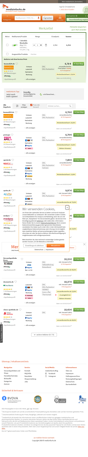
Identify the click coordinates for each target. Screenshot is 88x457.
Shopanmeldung (30, 379)
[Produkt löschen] (46, 45)
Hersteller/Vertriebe (11, 376)
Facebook (50, 373)
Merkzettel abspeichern (78, 27)
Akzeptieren (55, 245)
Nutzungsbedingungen (74, 379)
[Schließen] (84, 244)
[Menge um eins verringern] (34, 45)
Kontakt (27, 371)
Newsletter (28, 376)
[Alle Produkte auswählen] (7, 54)
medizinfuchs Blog (51, 371)
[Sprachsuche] (38, 18)
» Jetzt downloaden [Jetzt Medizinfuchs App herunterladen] (66, 9)
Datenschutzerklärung (48, 223)
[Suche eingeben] (25, 18)
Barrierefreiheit (71, 384)
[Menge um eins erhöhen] (41, 45)
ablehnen (40, 221)
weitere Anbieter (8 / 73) (44, 335)
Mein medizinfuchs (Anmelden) (72, 2)
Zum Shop (78, 64)
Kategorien (7, 18)
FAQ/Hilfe (28, 373)
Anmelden (60, 18)
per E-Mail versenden (79, 30)
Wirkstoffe (7, 378)
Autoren (6, 384)
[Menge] (38, 45)
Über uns (69, 371)
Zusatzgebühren (65, 295)
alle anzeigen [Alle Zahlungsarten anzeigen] (30, 79)
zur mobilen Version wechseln (44, 438)
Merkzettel (70, 16)
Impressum (49, 249)
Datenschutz (39, 249)
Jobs (26, 381)
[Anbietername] (58, 106)
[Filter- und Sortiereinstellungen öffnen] (22, 106)
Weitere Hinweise (65, 148)
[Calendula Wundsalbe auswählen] (7, 45)
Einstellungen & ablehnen (34, 245)
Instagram (50, 376)
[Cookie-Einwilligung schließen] (67, 207)
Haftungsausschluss (73, 376)
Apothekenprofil (10, 79)
